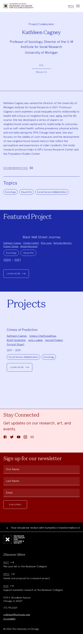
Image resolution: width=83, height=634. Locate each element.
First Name (12, 469)
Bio (41, 65)
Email (9, 492)
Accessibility (9, 618)
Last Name (12, 481)
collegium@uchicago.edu (16, 614)
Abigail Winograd (28, 246)
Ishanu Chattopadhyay (42, 336)
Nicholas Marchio (62, 243)
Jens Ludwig (35, 340)
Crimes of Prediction (22, 330)
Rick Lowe (46, 243)
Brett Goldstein (16, 340)
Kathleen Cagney (12, 243)
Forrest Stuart (15, 344)
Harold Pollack (54, 340)
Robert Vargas (10, 246)
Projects (41, 72)
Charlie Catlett (31, 243)
